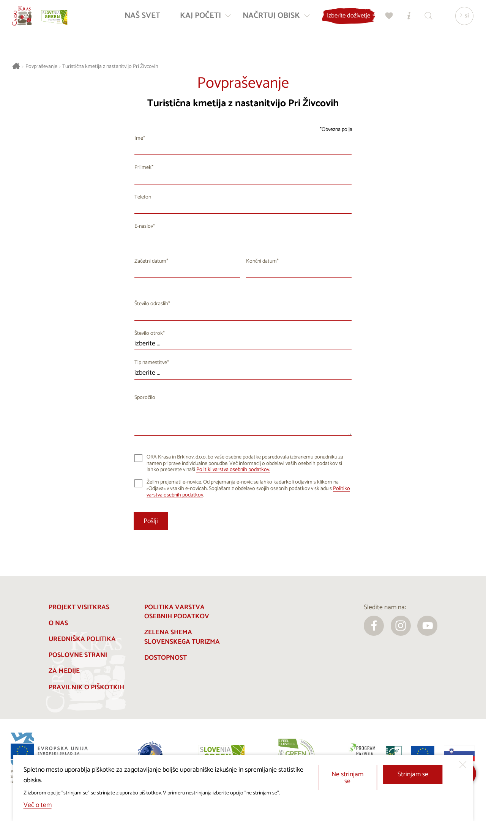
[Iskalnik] (425, 21)
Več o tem (38, 805)
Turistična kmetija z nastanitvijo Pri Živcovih (110, 66)
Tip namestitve (150, 362)
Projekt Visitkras (79, 607)
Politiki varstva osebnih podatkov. (233, 469)
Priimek (142, 167)
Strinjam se (413, 774)
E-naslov (143, 226)
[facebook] (374, 626)
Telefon (142, 197)
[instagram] (401, 626)
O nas (58, 623)
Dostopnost (165, 657)
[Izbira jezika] (460, 21)
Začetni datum (150, 261)
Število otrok (148, 333)
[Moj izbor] (385, 21)
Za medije (64, 671)
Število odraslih (151, 303)
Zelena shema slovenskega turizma (182, 637)
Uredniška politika (82, 639)
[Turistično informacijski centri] (405, 21)
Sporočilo (144, 397)
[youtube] (427, 626)
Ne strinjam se (347, 778)
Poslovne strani (78, 655)
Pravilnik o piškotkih (86, 687)
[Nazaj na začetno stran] (27, 21)
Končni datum (261, 261)
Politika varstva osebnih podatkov (176, 612)
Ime (138, 138)
